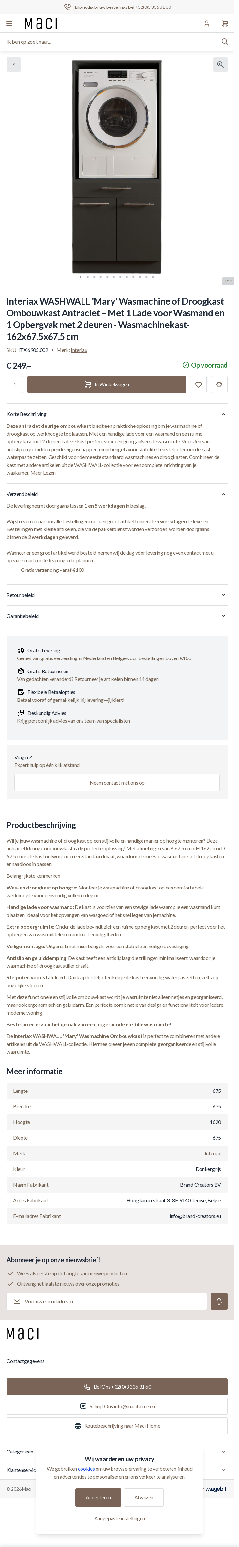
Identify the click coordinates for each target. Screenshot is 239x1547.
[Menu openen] (9, 23)
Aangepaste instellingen (119, 1518)
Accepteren (98, 1497)
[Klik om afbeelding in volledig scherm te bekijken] (220, 64)
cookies (86, 1469)
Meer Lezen (43, 473)
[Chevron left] (14, 64)
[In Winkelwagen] (106, 384)
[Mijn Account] (207, 23)
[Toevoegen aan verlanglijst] (198, 384)
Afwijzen (143, 1497)
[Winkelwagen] (225, 23)
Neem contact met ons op (117, 782)
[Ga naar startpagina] (41, 23)
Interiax (79, 350)
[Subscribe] (219, 1301)
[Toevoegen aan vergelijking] (219, 384)
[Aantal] (15, 384)
